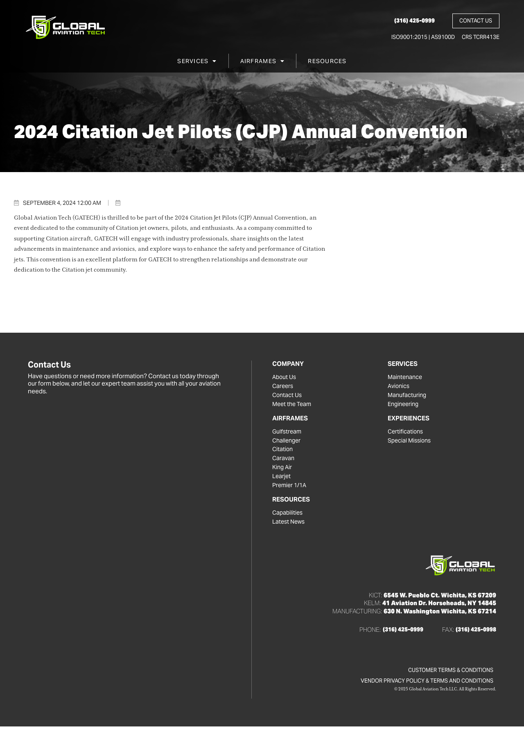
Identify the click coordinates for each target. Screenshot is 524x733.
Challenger (287, 443)
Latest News (289, 527)
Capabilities (288, 517)
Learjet (281, 480)
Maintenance (406, 377)
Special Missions (411, 443)
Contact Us (287, 396)
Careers (283, 386)
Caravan (284, 461)
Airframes (262, 63)
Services (197, 63)
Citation (283, 452)
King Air (283, 471)
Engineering (405, 405)
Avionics (399, 386)
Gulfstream (287, 433)
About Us (285, 377)
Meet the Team (293, 405)
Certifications (406, 433)
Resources (327, 62)
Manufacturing (408, 396)
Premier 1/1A (290, 489)
